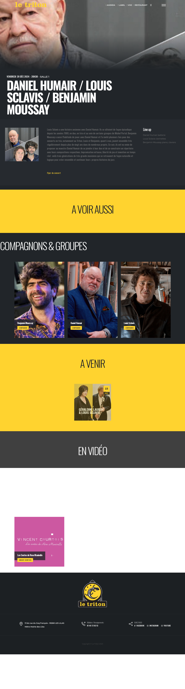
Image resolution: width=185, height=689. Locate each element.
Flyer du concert (54, 172)
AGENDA (110, 5)
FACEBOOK (139, 625)
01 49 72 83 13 (92, 625)
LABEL (121, 5)
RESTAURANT (140, 5)
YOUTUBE (166, 625)
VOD (129, 5)
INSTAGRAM (152, 625)
